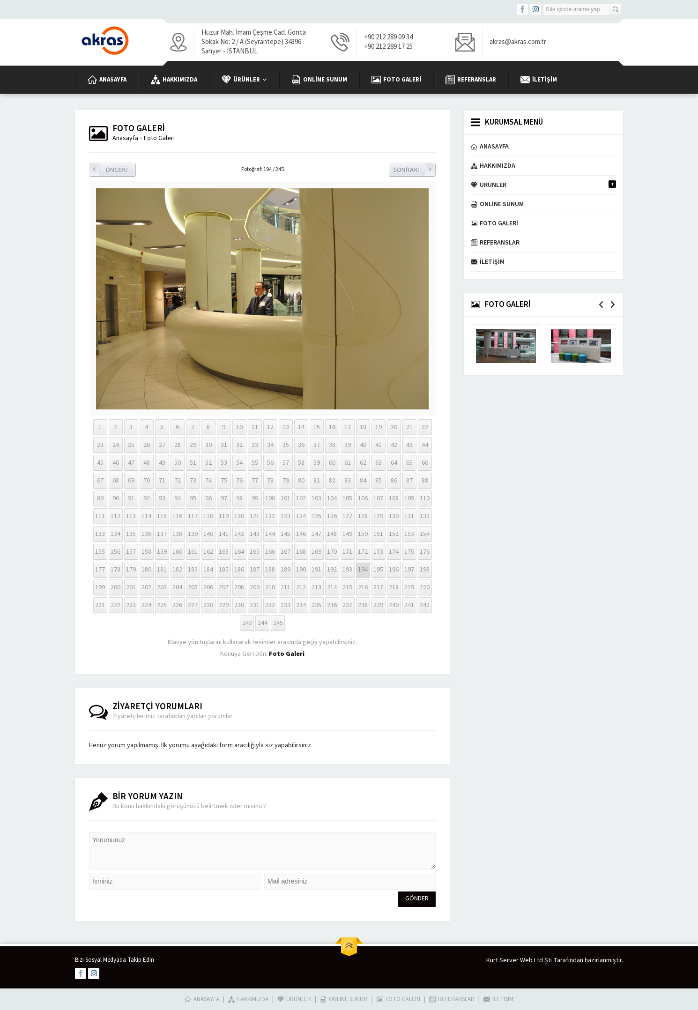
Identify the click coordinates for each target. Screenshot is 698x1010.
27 (162, 445)
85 (378, 480)
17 (347, 427)
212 (301, 587)
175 (409, 552)
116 (177, 516)
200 (115, 587)
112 (115, 516)
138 (177, 534)
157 (131, 552)
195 (378, 569)
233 (285, 605)
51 (193, 463)
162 (208, 552)
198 (425, 569)
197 (409, 569)
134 (115, 534)
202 (146, 587)
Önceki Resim (112, 170)
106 (363, 498)
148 (332, 534)
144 (270, 534)
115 (162, 516)
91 (131, 498)
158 (146, 552)
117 (193, 516)
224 (146, 605)
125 (316, 516)
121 (255, 516)
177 (100, 569)
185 (224, 569)
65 (409, 463)
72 (177, 480)
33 (255, 445)
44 (425, 445)
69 (131, 480)
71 (162, 480)
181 (162, 569)
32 (239, 445)
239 (378, 605)
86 (394, 480)
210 (270, 587)
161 (193, 552)
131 (409, 516)
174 (394, 552)
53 (224, 463)
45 (100, 463)
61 (347, 463)
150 (363, 534)
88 (425, 480)
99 (255, 498)
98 (239, 498)
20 (394, 427)
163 (224, 552)
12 (270, 427)
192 (332, 569)
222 (115, 605)
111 (100, 516)
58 (301, 463)
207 (224, 587)
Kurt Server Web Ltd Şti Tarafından (534, 960)
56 (270, 463)
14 (301, 427)
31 (224, 445)
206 (208, 587)
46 (115, 463)
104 (332, 498)
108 (394, 498)
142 (239, 534)
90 (115, 498)
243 (247, 623)
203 (162, 587)
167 (285, 552)
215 (347, 587)
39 (347, 445)
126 (332, 516)
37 (316, 445)
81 (316, 480)
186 (239, 569)
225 (162, 605)
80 (301, 480)
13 (285, 427)
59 (316, 463)
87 (409, 480)
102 (301, 498)
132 (425, 516)
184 (208, 569)
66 (425, 463)
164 (239, 552)
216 (363, 587)
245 (278, 623)
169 (316, 552)
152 (394, 534)
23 (100, 445)
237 (347, 605)
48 (146, 463)
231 (255, 605)
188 (270, 569)
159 (162, 552)
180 (146, 569)
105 (347, 498)
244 (262, 623)
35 (285, 445)
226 (177, 605)
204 (177, 587)
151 (378, 534)
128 (363, 516)
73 (193, 480)
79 (285, 480)
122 (270, 516)
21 (409, 427)
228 (208, 605)
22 (425, 427)
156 (115, 552)
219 (409, 587)
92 (146, 498)
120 (239, 516)
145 (285, 534)
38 (332, 445)
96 (208, 498)
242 (425, 605)
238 (363, 605)
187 (255, 569)
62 (363, 463)
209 (255, 587)
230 (239, 605)
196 (394, 569)
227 (193, 605)
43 (409, 445)
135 (131, 534)
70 (146, 480)
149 (347, 534)
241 (409, 605)
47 (131, 463)
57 (285, 463)
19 (378, 427)
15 (316, 427)
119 (224, 516)
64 (394, 463)
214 (332, 587)
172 (363, 552)
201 (131, 587)
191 (316, 569)
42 (394, 445)
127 (347, 516)
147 (316, 534)
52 (208, 463)
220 (425, 587)
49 (162, 463)
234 (301, 605)
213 (316, 587)
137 (162, 534)
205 (193, 587)
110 (425, 498)
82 (332, 480)
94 (177, 498)
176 (425, 552)
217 (378, 587)
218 (394, 587)
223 (131, 605)
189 (285, 569)
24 (115, 445)
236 (332, 605)
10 (239, 427)
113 (131, 516)
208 (239, 587)
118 (208, 516)
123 (285, 516)
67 (100, 480)
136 (146, 534)
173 (378, 552)
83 (347, 480)
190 (301, 569)
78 (270, 480)
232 (270, 605)
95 (193, 498)
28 (177, 445)
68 (115, 480)
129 (378, 516)
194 (363, 569)
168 (301, 552)
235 (316, 605)
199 (100, 587)
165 (255, 552)
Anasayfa (125, 138)
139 (193, 534)
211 (285, 587)
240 (394, 605)
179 (131, 569)
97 (224, 498)
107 (378, 498)
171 (347, 552)
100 (270, 498)
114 (146, 516)
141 (224, 534)
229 (224, 605)
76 (239, 480)
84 (363, 480)
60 (332, 463)
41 (378, 445)
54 (239, 463)
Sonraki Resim (412, 170)
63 (378, 463)
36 (301, 445)
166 (270, 552)
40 (363, 445)
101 (285, 498)
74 (208, 480)
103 (316, 498)
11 (255, 427)
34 (270, 445)
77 (255, 480)
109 (409, 498)
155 (100, 552)
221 (100, 605)
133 (100, 534)
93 (162, 498)
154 (425, 534)
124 (301, 516)
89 (100, 498)
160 (177, 552)
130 (394, 516)
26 (146, 445)
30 (208, 445)
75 (224, 480)
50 (177, 463)
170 (332, 552)
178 (115, 569)
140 (208, 534)
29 (193, 445)
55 (255, 463)
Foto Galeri (159, 138)
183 (193, 569)
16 (332, 427)
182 (177, 569)
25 (131, 445)
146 (301, 534)
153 (409, 534)
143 (255, 534)
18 (363, 427)
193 (347, 569)
